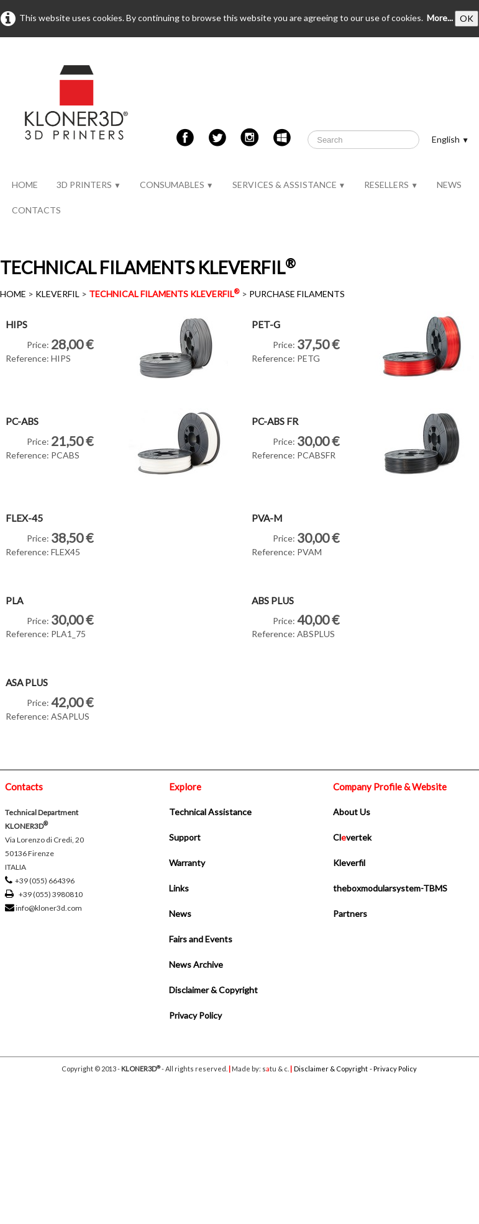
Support (185, 837)
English (450, 139)
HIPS (16, 324)
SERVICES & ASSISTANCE (289, 184)
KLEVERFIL (57, 293)
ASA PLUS (27, 682)
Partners (350, 913)
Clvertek (352, 837)
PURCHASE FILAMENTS (297, 293)
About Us (351, 811)
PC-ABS (22, 421)
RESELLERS (391, 184)
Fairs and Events (200, 939)
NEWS (449, 184)
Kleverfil (349, 862)
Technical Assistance (210, 811)
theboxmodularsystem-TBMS (390, 888)
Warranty (187, 862)
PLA (14, 600)
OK (466, 18)
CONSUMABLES (177, 184)
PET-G (266, 324)
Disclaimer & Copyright (213, 990)
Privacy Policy (195, 1015)
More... (440, 17)
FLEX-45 (24, 518)
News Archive (196, 964)
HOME (25, 184)
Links (179, 888)
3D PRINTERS (89, 184)
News (180, 913)
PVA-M (267, 518)
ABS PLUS (273, 600)
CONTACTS (36, 210)
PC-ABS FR (275, 421)
